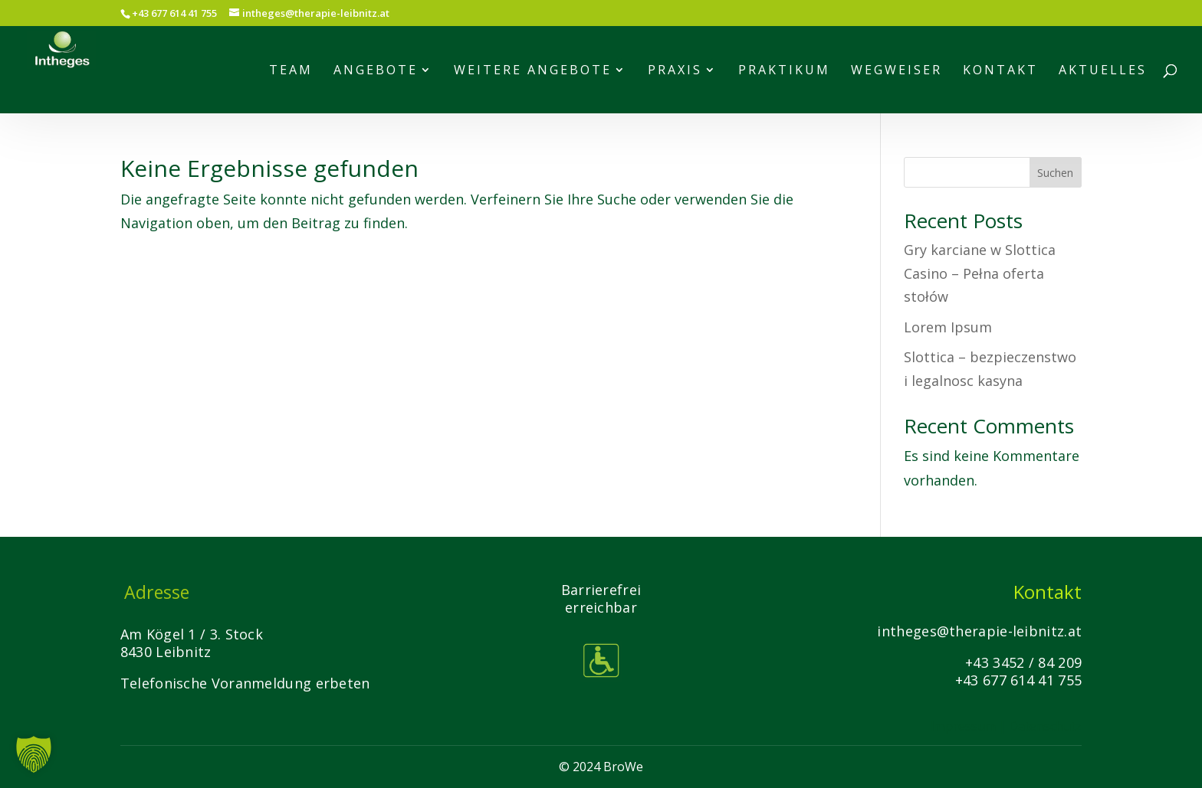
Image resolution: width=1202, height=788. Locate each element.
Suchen (1055, 172)
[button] (33, 754)
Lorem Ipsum (948, 327)
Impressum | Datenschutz (1006, 726)
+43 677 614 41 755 (1018, 680)
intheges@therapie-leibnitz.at (979, 631)
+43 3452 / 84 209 (1023, 662)
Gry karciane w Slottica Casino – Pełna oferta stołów (980, 273)
